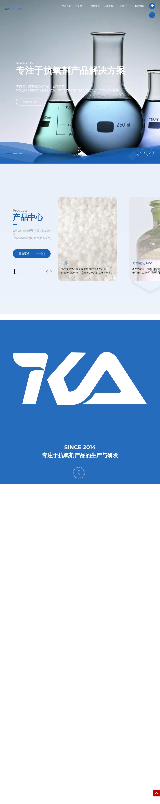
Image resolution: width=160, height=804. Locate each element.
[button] (9, 153)
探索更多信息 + (31, 102)
